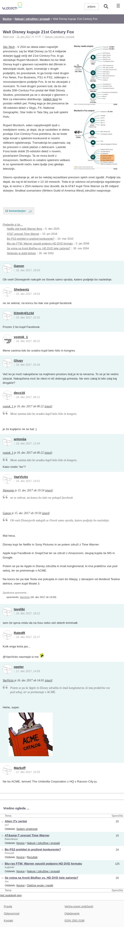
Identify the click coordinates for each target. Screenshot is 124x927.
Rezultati (32, 857)
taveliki (19, 609)
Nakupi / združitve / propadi (59, 36)
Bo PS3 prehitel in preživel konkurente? (30, 238)
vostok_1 (21, 337)
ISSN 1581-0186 (75, 920)
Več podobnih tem (11, 895)
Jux (7, 881)
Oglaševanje (72, 913)
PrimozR (9, 853)
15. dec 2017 (24, 36)
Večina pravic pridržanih (79, 906)
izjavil (48, 406)
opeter (19, 667)
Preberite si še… (13, 224)
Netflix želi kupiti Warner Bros (24, 228)
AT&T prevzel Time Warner (23, 233)
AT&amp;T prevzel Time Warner (27, 835)
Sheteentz (21, 289)
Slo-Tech (9, 47)
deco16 (19, 393)
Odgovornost (11, 913)
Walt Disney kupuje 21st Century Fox (38, 32)
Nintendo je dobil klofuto (21, 253)
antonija (20, 439)
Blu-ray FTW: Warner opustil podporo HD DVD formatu (40, 243)
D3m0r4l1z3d (24, 313)
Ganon (19, 266)
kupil (17, 55)
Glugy (18, 360)
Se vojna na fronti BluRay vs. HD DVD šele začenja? (38, 248)
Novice (20, 843)
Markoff (20, 768)
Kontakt (8, 920)
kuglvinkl (9, 867)
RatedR (19, 633)
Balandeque (11, 839)
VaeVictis (21, 477)
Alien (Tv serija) (16, 821)
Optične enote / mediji (40, 885)
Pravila (8, 906)
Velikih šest (50, 99)
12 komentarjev (15, 210)
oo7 (7, 825)
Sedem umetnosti (26, 829)
